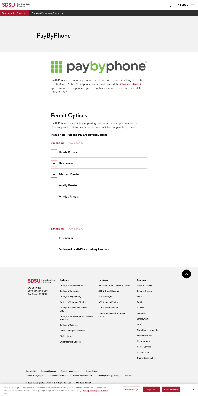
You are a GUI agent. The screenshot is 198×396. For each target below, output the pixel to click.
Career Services (144, 352)
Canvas (140, 313)
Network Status (144, 347)
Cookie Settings (92, 377)
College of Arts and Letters (72, 291)
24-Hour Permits (66, 176)
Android (137, 84)
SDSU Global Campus (108, 296)
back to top (186, 279)
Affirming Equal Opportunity (108, 381)
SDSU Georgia (105, 302)
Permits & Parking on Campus (46, 13)
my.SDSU (141, 319)
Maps (139, 302)
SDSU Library (66, 342)
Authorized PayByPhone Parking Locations (81, 254)
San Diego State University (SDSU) (114, 291)
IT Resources (143, 358)
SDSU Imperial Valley (108, 308)
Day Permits (63, 164)
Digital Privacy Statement (70, 377)
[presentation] (64, 286)
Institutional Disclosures (59, 381)
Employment (142, 324)
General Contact (144, 291)
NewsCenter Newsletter (148, 335)
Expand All (57, 143)
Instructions (63, 242)
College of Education (69, 296)
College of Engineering (70, 302)
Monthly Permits (66, 200)
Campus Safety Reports (35, 381)
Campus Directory (145, 296)
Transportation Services (13, 13)
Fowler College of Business (72, 336)
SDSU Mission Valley (108, 313)
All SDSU (186, 4)
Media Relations (144, 341)
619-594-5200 (34, 293)
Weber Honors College (70, 347)
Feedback (128, 381)
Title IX (140, 330)
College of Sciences (69, 330)
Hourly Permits (65, 152)
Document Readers (48, 377)
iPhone (124, 84)
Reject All (151, 393)
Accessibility (31, 377)
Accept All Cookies (171, 393)
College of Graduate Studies (73, 308)
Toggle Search (169, 5)
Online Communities (146, 363)
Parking (140, 308)
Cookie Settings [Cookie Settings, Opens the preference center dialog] (131, 393)
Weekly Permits (65, 188)
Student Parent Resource (82, 381)
